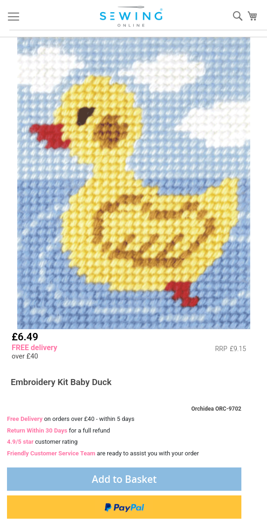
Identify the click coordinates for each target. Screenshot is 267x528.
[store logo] (132, 16)
